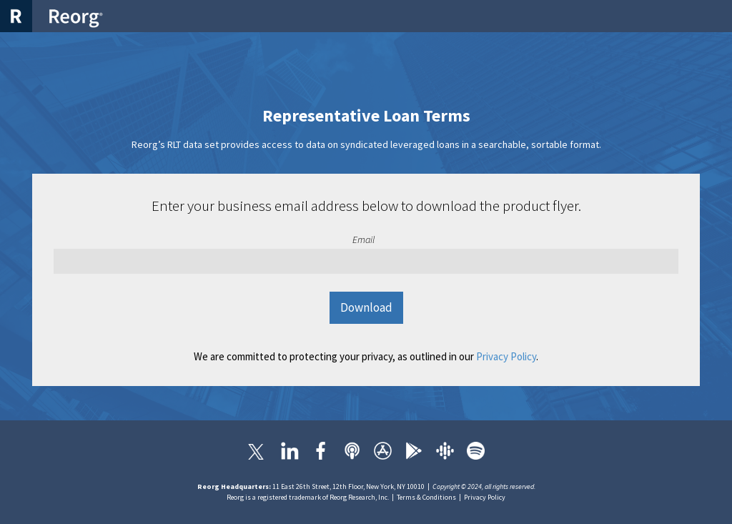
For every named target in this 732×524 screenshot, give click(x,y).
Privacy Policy (506, 356)
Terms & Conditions (426, 497)
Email (363, 239)
